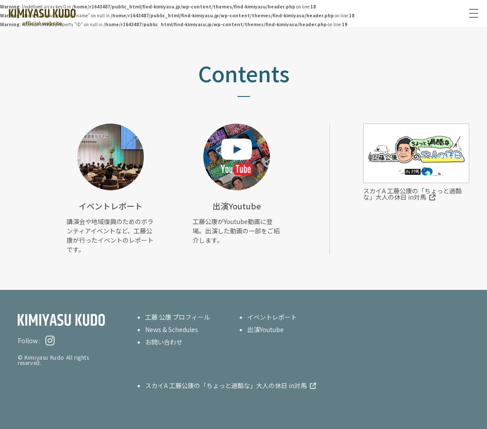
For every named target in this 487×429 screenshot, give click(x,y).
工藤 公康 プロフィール (177, 317)
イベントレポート (272, 317)
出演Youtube (265, 329)
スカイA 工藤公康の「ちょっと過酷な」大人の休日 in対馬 (412, 193)
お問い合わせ (163, 341)
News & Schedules (171, 329)
